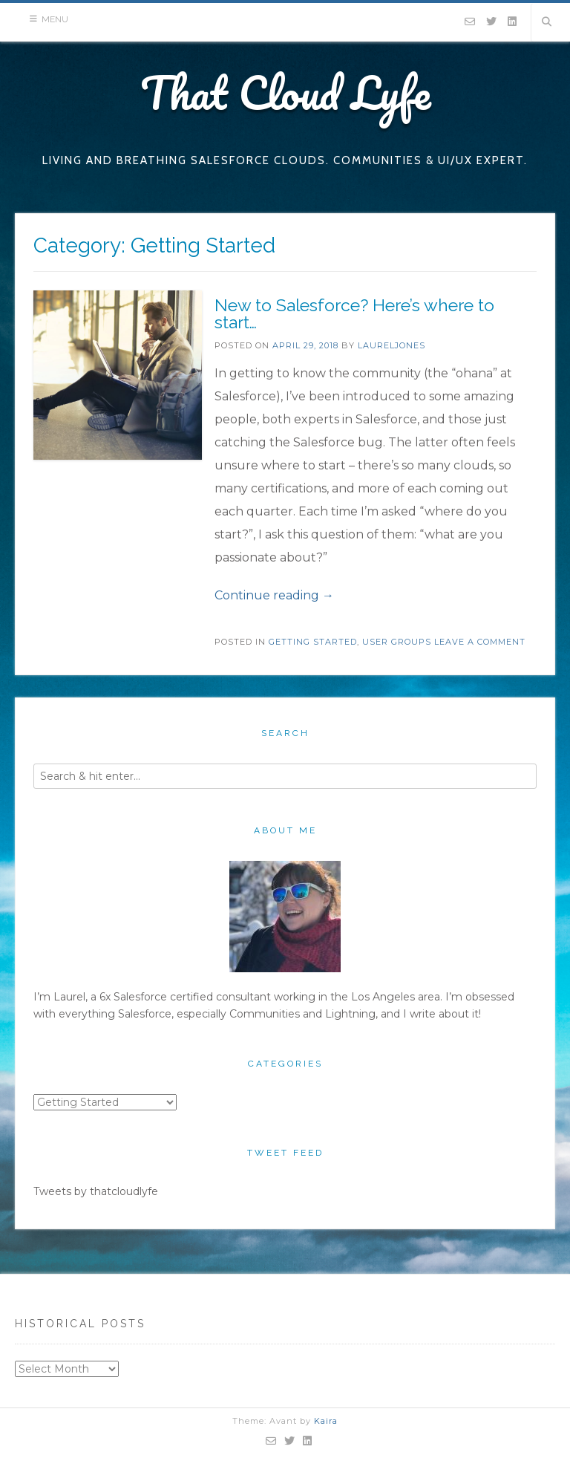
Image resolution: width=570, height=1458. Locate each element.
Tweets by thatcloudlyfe (95, 1191)
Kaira (326, 1421)
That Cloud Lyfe (285, 92)
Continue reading (274, 595)
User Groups (396, 642)
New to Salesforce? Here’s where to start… (354, 313)
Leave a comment (479, 642)
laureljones (391, 345)
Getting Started (313, 642)
